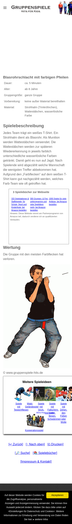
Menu (10, 7)
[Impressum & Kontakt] (36, 461)
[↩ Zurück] (16, 444)
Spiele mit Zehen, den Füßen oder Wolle (64, 405)
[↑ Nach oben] (35, 444)
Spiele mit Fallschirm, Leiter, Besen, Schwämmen (52, 403)
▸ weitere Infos (40, 519)
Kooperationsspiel (30, 422)
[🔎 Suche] (22, 453)
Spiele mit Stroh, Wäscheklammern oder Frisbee (41, 403)
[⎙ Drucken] (55, 444)
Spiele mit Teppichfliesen (19, 399)
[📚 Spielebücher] (45, 453)
